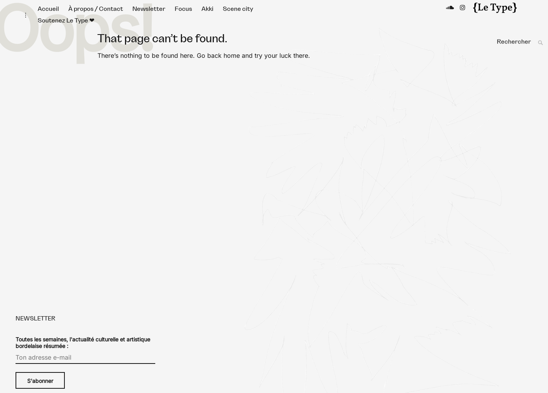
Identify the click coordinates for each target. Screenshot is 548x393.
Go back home (218, 63)
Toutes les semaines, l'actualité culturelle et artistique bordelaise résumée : (83, 350)
